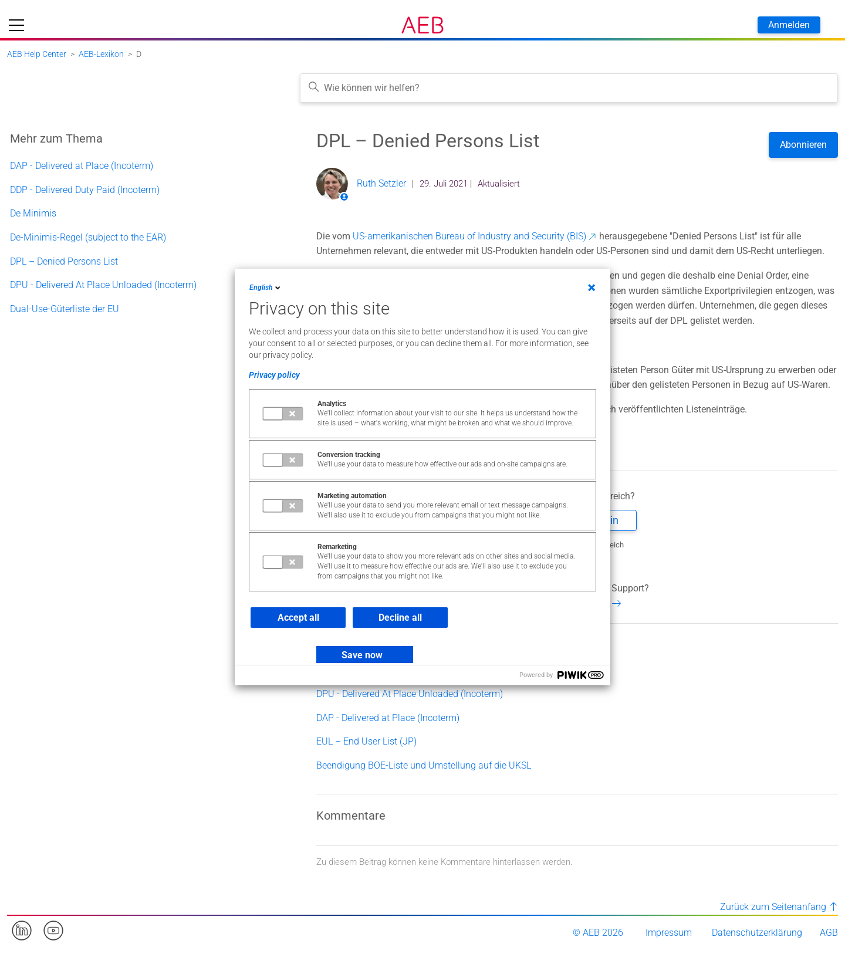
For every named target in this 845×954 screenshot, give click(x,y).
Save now (362, 655)
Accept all (298, 617)
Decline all (400, 617)
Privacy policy (274, 375)
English (265, 287)
